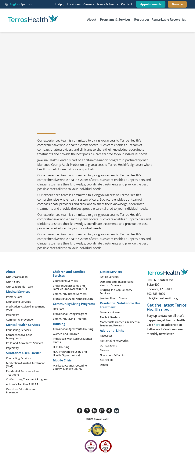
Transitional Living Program (70, 314)
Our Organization (17, 277)
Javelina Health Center (113, 298)
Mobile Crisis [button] (62, 360)
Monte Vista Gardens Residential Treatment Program (120, 323)
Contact (126, 4)
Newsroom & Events (112, 355)
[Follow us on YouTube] (116, 410)
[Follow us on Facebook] (79, 410)
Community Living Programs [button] (74, 304)
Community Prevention (20, 319)
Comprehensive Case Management (19, 336)
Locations (74, 4)
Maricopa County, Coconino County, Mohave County (70, 367)
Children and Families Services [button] (69, 274)
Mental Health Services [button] (23, 325)
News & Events (107, 4)
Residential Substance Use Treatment (22, 372)
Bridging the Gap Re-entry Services (116, 291)
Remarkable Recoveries (169, 19)
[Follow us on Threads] (87, 410)
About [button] (91, 19)
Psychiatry (12, 315)
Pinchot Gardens (110, 317)
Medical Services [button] (18, 292)
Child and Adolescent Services (24, 343)
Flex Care (58, 309)
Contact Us (106, 360)
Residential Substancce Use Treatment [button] (120, 305)
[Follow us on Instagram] (102, 410)
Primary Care (14, 297)
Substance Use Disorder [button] (23, 353)
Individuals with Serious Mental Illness (72, 340)
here (157, 325)
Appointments (151, 4)
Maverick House (110, 312)
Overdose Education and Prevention (21, 390)
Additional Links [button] (112, 331)
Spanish (26, 4)
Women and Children (66, 334)
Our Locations (108, 345)
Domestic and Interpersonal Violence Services (117, 283)
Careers (88, 4)
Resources (141, 19)
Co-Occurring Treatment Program (27, 379)
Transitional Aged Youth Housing (73, 299)
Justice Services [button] (111, 272)
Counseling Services (18, 302)
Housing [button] (59, 324)
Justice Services (109, 277)
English (15, 4)
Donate (177, 4)
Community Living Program (69, 319)
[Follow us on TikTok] (109, 410)
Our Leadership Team (19, 286)
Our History (13, 281)
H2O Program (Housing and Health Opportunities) (70, 353)
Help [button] (58, 4)
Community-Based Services (69, 294)
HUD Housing (61, 347)
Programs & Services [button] (115, 19)
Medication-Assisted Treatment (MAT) (25, 308)
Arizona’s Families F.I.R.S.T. (22, 384)
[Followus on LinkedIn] (94, 410)
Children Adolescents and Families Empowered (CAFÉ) (70, 287)
